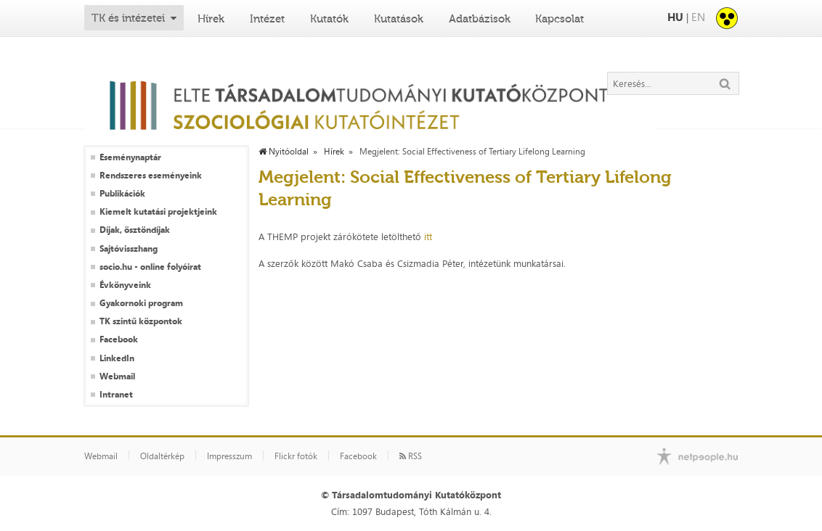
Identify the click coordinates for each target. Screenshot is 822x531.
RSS (410, 456)
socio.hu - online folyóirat (150, 267)
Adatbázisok (479, 18)
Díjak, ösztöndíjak (134, 230)
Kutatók (329, 18)
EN (698, 17)
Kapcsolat (559, 18)
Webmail (117, 376)
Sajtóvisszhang (128, 248)
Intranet (116, 394)
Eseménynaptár (130, 157)
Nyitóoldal (284, 151)
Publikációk (122, 193)
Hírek (211, 18)
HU (675, 17)
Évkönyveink (125, 285)
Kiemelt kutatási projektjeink (158, 211)
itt (428, 236)
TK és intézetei (128, 18)
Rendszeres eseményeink (150, 175)
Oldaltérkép (162, 456)
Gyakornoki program (141, 303)
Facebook (118, 339)
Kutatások (398, 18)
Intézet (267, 18)
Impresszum (229, 456)
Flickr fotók (295, 456)
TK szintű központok (140, 321)
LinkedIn (116, 358)
